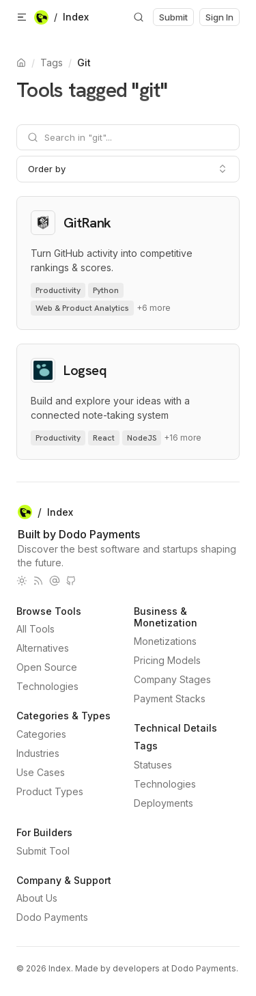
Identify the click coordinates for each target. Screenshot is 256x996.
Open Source (46, 667)
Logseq (84, 370)
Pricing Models (167, 660)
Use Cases (40, 772)
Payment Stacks (169, 698)
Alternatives (42, 648)
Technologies (47, 686)
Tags (51, 62)
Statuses (153, 765)
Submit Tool (43, 851)
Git (84, 62)
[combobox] (128, 169)
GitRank (87, 223)
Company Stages (172, 679)
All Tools (35, 629)
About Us (36, 898)
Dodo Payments (52, 917)
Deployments (163, 803)
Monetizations (165, 641)
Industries (37, 753)
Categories (41, 734)
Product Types (49, 791)
